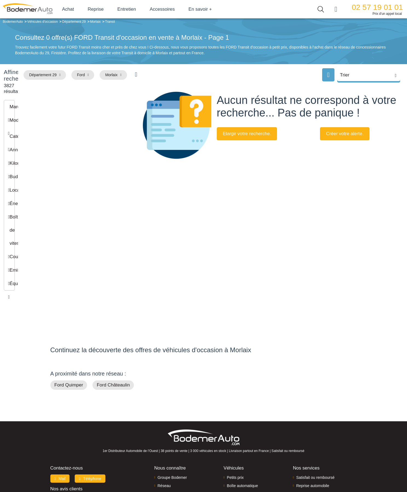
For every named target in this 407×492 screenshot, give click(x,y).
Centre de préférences (207, 469)
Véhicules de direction (245, 436)
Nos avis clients (66, 430)
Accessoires (184, 9)
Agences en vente (311, 453)
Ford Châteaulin (113, 327)
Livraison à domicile (313, 436)
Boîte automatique (242, 428)
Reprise (117, 9)
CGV (323, 469)
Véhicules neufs (240, 444)
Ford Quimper (68, 327)
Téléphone (90, 420)
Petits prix (235, 419)
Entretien (148, 9)
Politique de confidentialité (295, 469)
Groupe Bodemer (172, 419)
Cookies (265, 469)
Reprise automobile (312, 428)
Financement (168, 436)
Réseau (164, 428)
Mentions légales (242, 469)
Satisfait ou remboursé (315, 419)
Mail (60, 420)
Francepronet (104, 469)
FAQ (161, 453)
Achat (90, 9)
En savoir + (222, 9)
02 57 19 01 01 (377, 7)
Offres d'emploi (170, 444)
